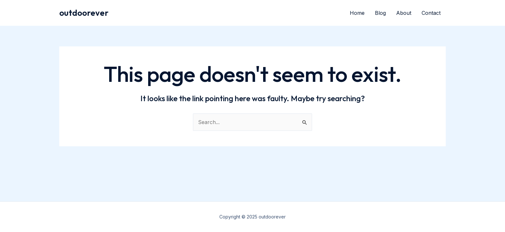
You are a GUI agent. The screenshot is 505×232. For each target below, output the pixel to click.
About (403, 13)
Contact (431, 13)
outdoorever (84, 12)
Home (357, 13)
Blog (380, 13)
